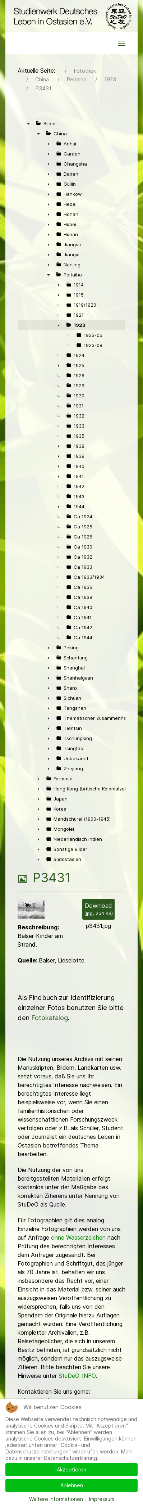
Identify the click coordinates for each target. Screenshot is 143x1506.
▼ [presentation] (28, 123)
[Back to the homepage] (71, 16)
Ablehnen (71, 1485)
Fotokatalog (49, 1018)
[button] (121, 43)
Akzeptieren (71, 1469)
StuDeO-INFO (77, 1375)
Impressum (101, 1499)
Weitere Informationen (56, 1499)
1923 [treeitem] (80, 325)
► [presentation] (48, 144)
